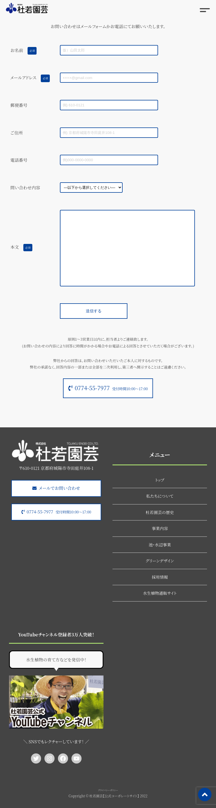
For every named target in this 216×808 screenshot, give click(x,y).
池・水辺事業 (159, 544)
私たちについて (160, 496)
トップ (159, 480)
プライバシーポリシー (108, 790)
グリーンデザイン (160, 561)
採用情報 (160, 577)
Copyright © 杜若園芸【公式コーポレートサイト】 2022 (108, 795)
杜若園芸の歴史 (160, 512)
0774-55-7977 (111, 388)
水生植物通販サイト (160, 593)
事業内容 (160, 528)
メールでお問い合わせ (59, 488)
